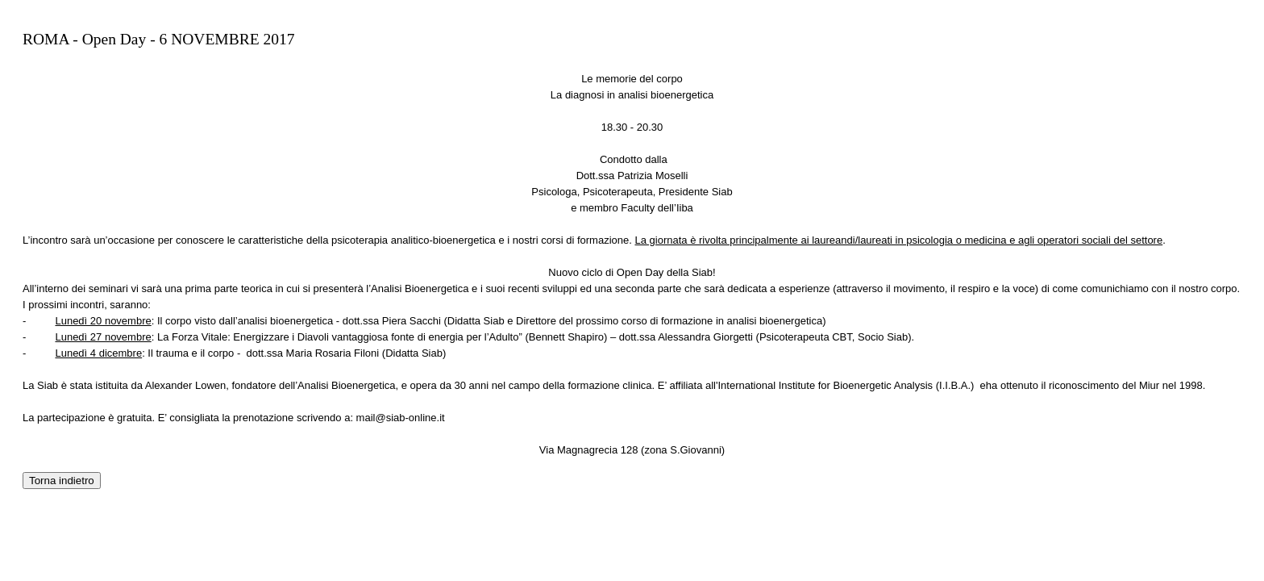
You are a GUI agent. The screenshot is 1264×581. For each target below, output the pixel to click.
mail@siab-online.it (400, 418)
